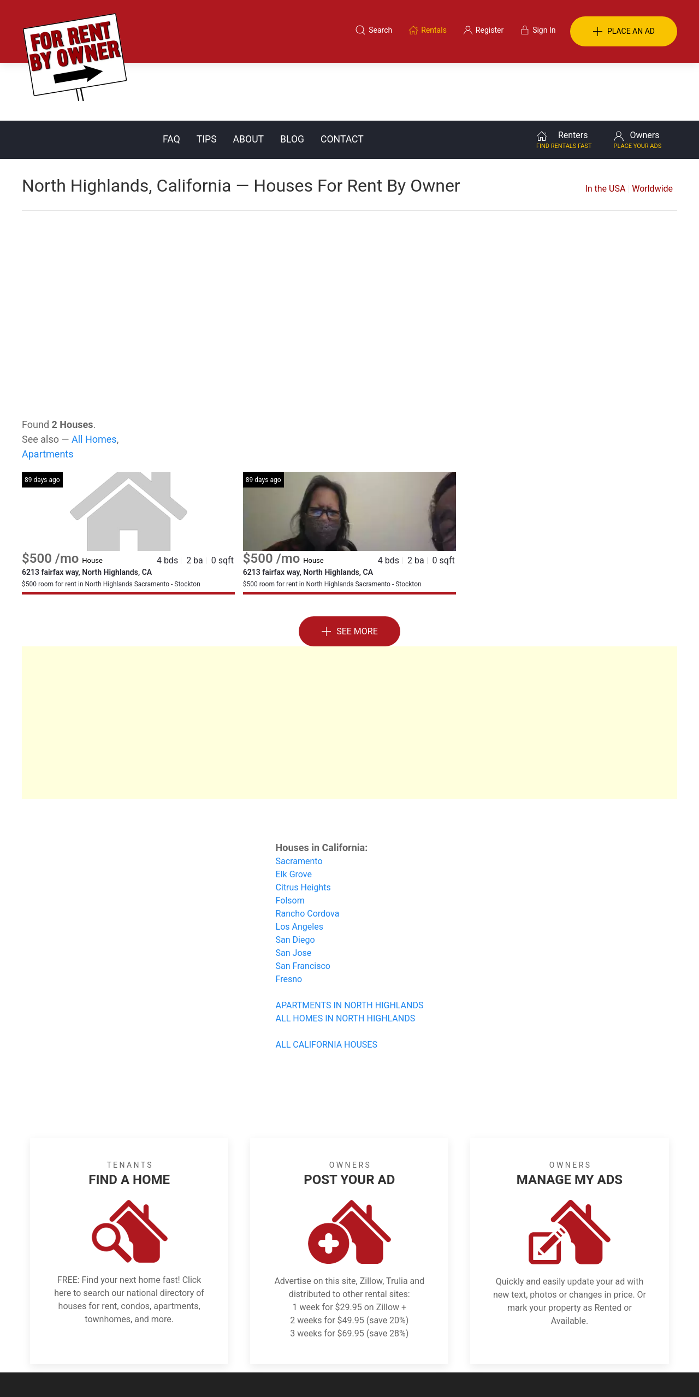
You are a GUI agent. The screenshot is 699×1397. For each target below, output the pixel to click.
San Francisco (303, 908)
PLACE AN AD (624, 31)
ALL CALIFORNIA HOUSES (326, 987)
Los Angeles (299, 869)
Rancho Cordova (308, 856)
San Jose (294, 895)
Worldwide (652, 131)
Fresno (289, 921)
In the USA (605, 131)
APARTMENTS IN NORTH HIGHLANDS (350, 947)
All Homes (94, 381)
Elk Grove (294, 816)
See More (349, 574)
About (248, 81)
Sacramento (299, 803)
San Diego (295, 882)
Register (533, 1344)
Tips (207, 81)
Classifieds (171, 1344)
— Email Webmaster (643, 1372)
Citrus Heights (303, 829)
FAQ (171, 81)
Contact (342, 81)
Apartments (48, 396)
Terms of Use (237, 1344)
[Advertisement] (349, 234)
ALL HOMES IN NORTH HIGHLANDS (346, 960)
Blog (292, 81)
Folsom (290, 842)
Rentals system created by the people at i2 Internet (521, 1372)
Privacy (357, 1344)
